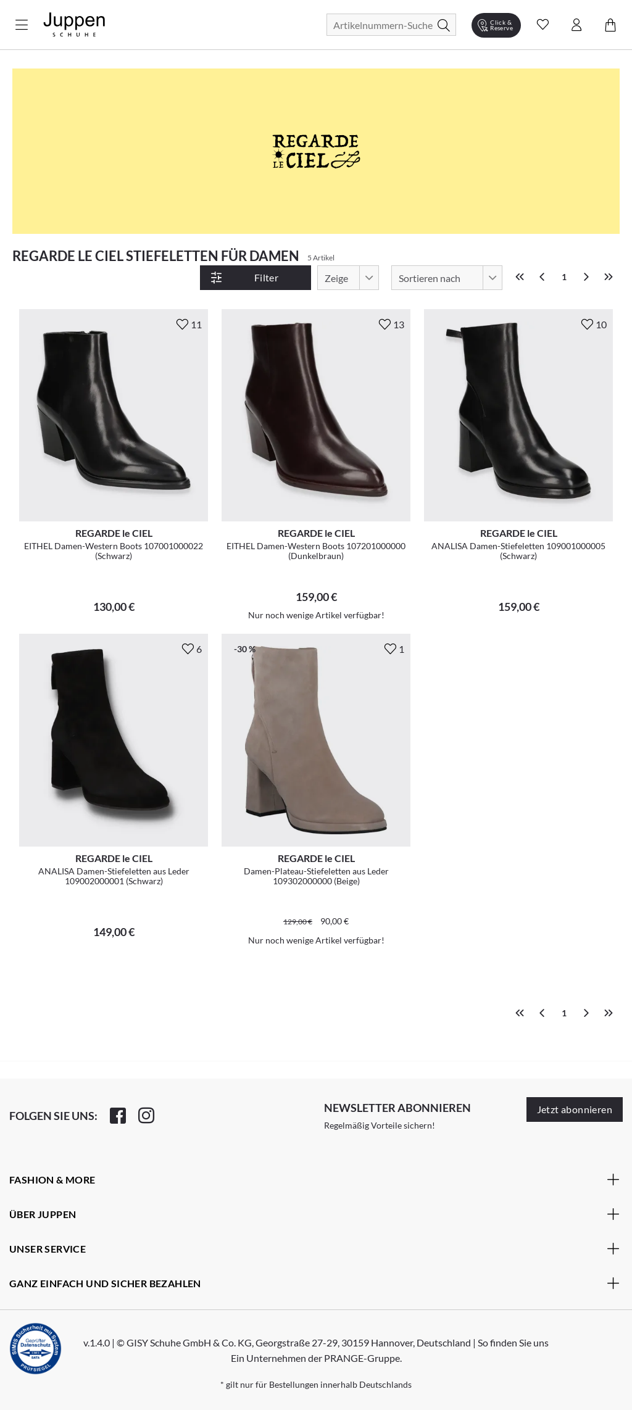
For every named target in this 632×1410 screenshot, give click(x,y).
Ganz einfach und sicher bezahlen (314, 1283)
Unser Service (314, 1248)
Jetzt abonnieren (574, 1109)
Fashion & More (314, 1179)
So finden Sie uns (513, 1342)
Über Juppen (314, 1214)
